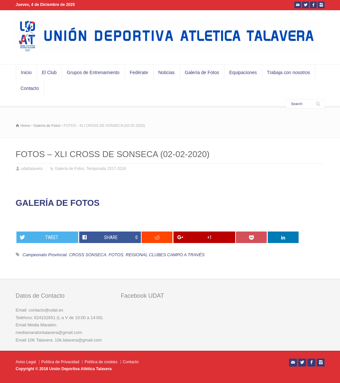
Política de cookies (100, 362)
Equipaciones (243, 72)
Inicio (26, 72)
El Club (49, 72)
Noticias (166, 72)
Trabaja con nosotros (288, 72)
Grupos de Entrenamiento (93, 72)
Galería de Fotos (202, 72)
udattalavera (32, 168)
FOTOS (116, 254)
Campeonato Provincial (45, 254)
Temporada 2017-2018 (106, 168)
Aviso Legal (26, 362)
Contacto (30, 88)
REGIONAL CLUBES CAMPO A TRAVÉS (165, 254)
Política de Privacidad (60, 362)
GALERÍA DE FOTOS (58, 203)
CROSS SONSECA (87, 254)
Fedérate (139, 72)
